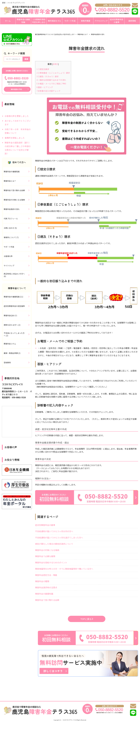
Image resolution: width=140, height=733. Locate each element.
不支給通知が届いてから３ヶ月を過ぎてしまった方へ (59, 537)
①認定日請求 (42, 69)
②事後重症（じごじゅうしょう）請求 (53, 72)
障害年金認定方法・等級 (46, 575)
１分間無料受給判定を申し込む (38, 21)
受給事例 (7, 362)
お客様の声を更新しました (17, 115)
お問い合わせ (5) (10, 228)
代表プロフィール (11, 218)
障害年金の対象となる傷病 (47, 550)
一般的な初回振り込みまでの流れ (51, 79)
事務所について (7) (11, 237)
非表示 (55, 64)
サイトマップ (9, 265)
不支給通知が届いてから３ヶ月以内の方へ (54, 531)
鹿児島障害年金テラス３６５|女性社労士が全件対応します (54, 34)
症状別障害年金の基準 (116, 21)
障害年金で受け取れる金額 (47, 599)
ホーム (8, 20)
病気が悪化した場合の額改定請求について (54, 543)
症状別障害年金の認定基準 (14, 306)
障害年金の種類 (42, 581)
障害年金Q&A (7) (10, 315)
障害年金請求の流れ (97, 34)
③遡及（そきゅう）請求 (47, 76)
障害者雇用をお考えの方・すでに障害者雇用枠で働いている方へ (64, 568)
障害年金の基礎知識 (23, 21)
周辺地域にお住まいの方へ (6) (14, 274)
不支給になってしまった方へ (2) (14, 334)
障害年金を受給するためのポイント (51, 562)
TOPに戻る (86, 619)
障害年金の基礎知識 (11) (13, 296)
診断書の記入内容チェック (48, 90)
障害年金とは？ (83, 34)
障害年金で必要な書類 (45, 556)
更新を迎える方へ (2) (12, 325)
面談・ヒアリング (44, 87)
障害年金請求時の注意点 (46, 587)
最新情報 (132, 20)
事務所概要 (85, 20)
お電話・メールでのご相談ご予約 (51, 83)
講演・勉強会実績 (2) (12, 353)
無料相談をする (54, 20)
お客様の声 (8, 256)
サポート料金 (70, 20)
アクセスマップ (101, 20)
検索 (26, 59)
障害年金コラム (10, 343)
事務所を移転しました (15, 137)
